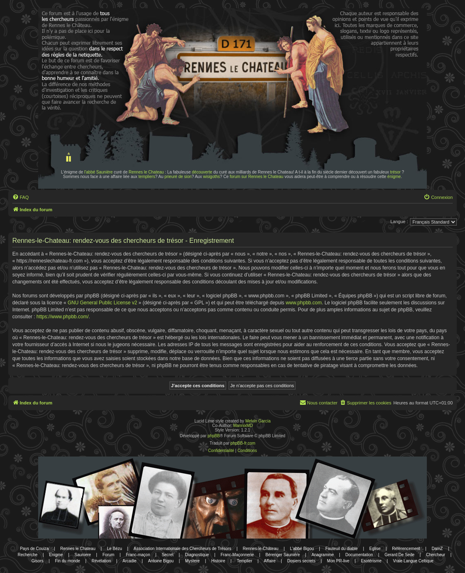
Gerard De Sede (400, 554)
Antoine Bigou (161, 561)
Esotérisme (371, 561)
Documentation (359, 554)
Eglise (374, 548)
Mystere (192, 561)
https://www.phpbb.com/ (63, 317)
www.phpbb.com (304, 303)
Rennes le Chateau (146, 172)
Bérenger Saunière (283, 554)
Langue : (399, 221)
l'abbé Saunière (98, 172)
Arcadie (130, 561)
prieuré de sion (178, 176)
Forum (109, 554)
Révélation (101, 561)
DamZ (437, 548)
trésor (395, 172)
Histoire (218, 561)
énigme (394, 176)
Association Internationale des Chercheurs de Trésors (182, 548)
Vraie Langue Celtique (413, 561)
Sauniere (83, 554)
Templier (244, 561)
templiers (146, 176)
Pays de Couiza (34, 548)
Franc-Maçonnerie (237, 554)
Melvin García (258, 421)
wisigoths (211, 176)
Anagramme (323, 554)
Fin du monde (67, 561)
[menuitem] (20, 197)
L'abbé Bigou (302, 548)
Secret (168, 554)
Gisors (38, 561)
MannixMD (243, 425)
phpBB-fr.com (243, 443)
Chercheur (435, 554)
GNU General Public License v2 (102, 303)
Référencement (406, 548)
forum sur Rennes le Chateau (257, 176)
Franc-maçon (138, 554)
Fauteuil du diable (341, 548)
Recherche (27, 554)
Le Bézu (114, 548)
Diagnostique (197, 554)
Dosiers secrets (301, 561)
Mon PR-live (338, 561)
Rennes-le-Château (261, 548)
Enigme (56, 554)
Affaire (270, 561)
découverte (202, 172)
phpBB (214, 436)
